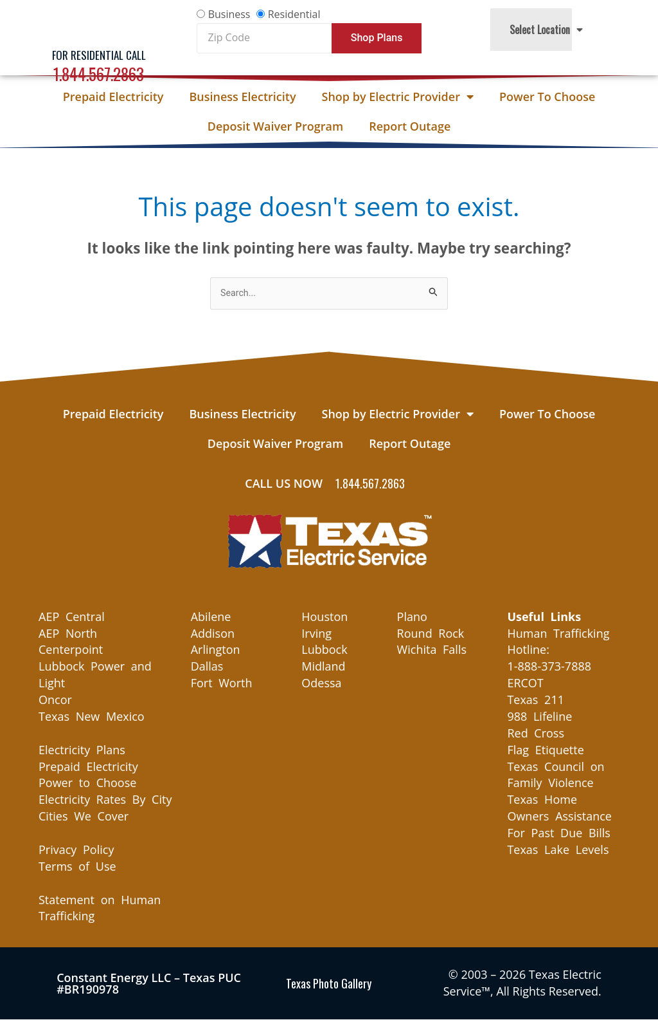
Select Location (546, 29)
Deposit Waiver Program (275, 126)
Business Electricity (242, 96)
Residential (294, 14)
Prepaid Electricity (113, 96)
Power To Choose (547, 96)
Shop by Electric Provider (398, 96)
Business (229, 14)
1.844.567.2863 (98, 74)
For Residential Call (99, 55)
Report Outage (409, 126)
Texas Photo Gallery (328, 984)
